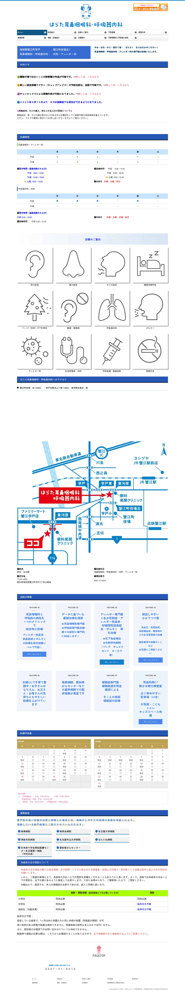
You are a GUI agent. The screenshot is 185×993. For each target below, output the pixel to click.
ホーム (20, 32)
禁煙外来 (141, 32)
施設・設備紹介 (54, 38)
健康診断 (21, 38)
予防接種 (111, 32)
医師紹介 (51, 32)
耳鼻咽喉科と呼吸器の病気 (118, 38)
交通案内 (81, 38)
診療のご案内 (83, 32)
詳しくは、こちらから (87, 76)
